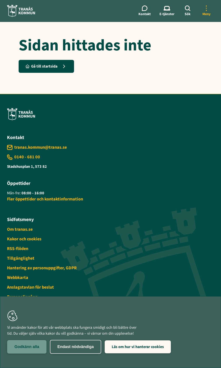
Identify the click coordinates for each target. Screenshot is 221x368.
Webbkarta (17, 278)
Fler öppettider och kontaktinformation (45, 199)
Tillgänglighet (20, 258)
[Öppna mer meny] (206, 11)
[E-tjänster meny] (166, 11)
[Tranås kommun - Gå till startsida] (21, 11)
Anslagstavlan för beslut (30, 287)
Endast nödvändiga (75, 347)
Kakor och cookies (24, 239)
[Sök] (187, 11)
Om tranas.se (20, 229)
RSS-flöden (17, 249)
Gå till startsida (41, 66)
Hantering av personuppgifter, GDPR (42, 268)
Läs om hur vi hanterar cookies (138, 347)
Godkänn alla (26, 347)
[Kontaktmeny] (144, 11)
